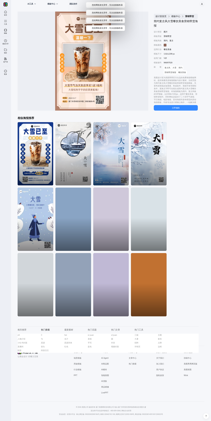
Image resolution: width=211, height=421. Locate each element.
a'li (19, 335)
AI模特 (104, 369)
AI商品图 (105, 364)
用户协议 (160, 369)
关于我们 (160, 358)
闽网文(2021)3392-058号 (125, 414)
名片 (66, 339)
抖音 (113, 343)
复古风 (167, 68)
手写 (90, 343)
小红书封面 (22, 343)
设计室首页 (160, 16)
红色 (66, 346)
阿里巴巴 (45, 350)
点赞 (160, 343)
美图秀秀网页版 (190, 364)
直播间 (20, 346)
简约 (180, 68)
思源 (43, 343)
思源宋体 (68, 343)
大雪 (174, 68)
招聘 (136, 343)
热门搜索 (132, 364)
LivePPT (104, 393)
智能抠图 (105, 375)
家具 (160, 339)
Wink (186, 375)
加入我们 (160, 364)
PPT (75, 375)
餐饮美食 (182, 72)
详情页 (137, 346)
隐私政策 (160, 375)
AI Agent (105, 358)
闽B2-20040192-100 (107, 414)
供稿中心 (187, 358)
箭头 (43, 346)
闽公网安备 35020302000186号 (87, 414)
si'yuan (114, 335)
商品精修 (105, 387)
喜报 (90, 339)
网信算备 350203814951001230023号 (149, 414)
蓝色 (90, 346)
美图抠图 (187, 369)
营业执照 (62, 414)
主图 (160, 335)
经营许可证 (71, 414)
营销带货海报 (170, 72)
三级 (136, 335)
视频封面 (115, 346)
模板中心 (175, 16)
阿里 (19, 350)
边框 (160, 346)
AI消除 (104, 381)
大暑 (136, 339)
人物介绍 (21, 339)
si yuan (91, 335)
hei (65, 335)
